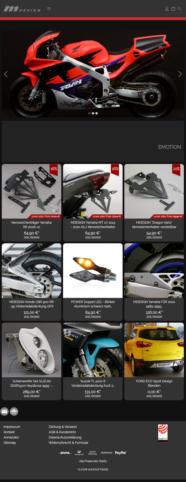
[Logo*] (22, 3)
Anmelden (11, 437)
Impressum (12, 427)
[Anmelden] (167, 8)
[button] (49, 8)
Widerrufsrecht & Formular (68, 443)
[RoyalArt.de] (14, 411)
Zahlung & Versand (63, 427)
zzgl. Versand (31, 237)
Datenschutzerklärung (65, 437)
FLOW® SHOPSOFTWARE (93, 469)
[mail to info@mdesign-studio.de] (4, 411)
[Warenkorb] (173, 8)
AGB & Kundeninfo (62, 432)
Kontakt (9, 432)
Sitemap (10, 443)
